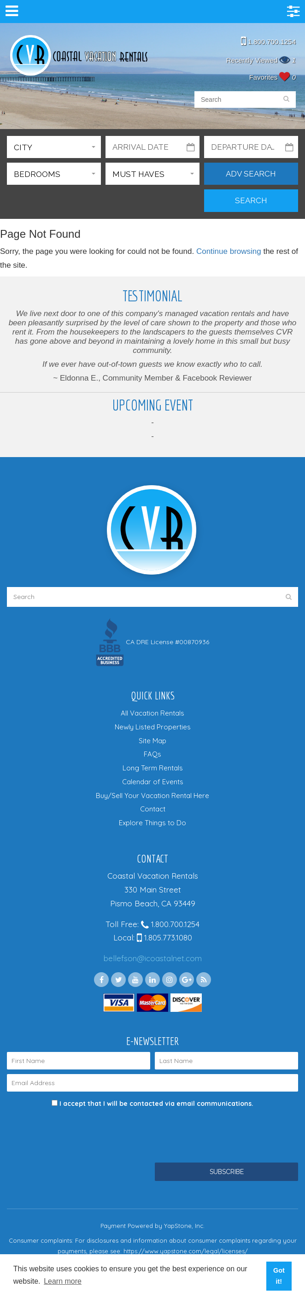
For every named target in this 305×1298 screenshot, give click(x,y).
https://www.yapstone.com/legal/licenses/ (185, 1251)
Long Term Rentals (153, 768)
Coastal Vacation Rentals (78, 56)
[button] (54, 147)
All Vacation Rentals (152, 713)
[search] (286, 99)
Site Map (152, 740)
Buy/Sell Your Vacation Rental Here (152, 795)
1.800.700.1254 (268, 42)
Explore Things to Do (152, 822)
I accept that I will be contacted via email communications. (152, 1103)
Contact (152, 809)
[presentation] (77, 1131)
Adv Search (251, 173)
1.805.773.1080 (164, 937)
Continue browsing (228, 251)
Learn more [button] (63, 1281)
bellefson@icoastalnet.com (153, 958)
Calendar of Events (152, 781)
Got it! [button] (279, 1276)
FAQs (152, 754)
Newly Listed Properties (153, 726)
